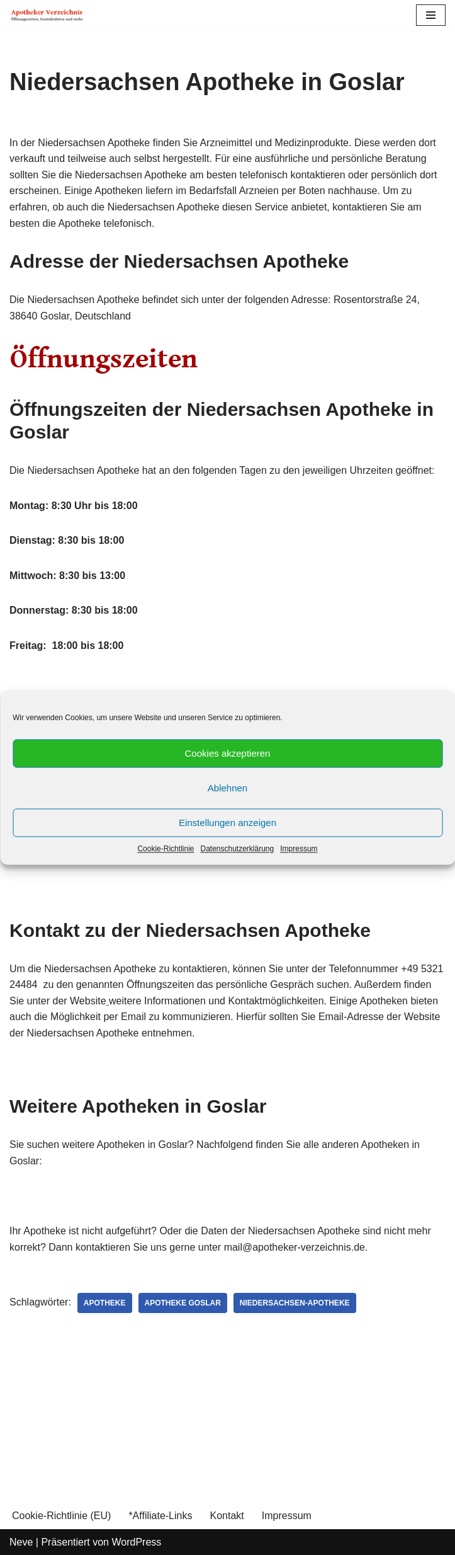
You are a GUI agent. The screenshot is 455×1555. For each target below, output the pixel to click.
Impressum (298, 848)
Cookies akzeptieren (228, 753)
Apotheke (105, 1303)
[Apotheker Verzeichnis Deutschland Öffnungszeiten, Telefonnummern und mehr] (47, 15)
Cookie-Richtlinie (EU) (61, 1515)
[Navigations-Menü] (431, 15)
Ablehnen (227, 788)
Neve (21, 1542)
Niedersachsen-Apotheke (295, 1303)
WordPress (136, 1542)
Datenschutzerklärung (237, 848)
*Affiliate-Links (160, 1515)
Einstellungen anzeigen (227, 822)
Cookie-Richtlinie (165, 848)
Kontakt (227, 1515)
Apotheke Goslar (183, 1303)
